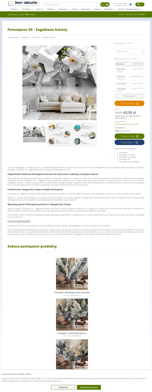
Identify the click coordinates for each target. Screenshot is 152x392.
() (140, 4)
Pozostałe (108, 11)
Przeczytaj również (63, 365)
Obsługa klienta (15, 365)
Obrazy (14, 11)
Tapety (39, 11)
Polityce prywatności (11, 381)
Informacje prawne (39, 365)
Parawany (62, 11)
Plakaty (50, 11)
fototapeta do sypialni (127, 159)
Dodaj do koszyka (130, 138)
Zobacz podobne (127, 105)
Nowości (97, 11)
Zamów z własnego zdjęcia (128, 11)
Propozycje (85, 11)
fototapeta (123, 154)
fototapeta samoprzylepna (129, 164)
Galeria (74, 11)
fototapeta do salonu (127, 157)
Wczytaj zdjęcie (127, 144)
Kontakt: (119, 4)
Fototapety (26, 11)
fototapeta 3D (124, 161)
